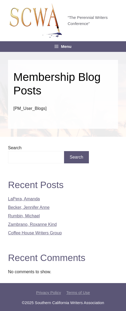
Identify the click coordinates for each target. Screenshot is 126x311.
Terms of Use (78, 292)
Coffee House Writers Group (35, 233)
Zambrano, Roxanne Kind (32, 224)
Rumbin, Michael (24, 216)
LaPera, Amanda (24, 199)
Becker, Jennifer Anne (29, 207)
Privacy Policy (48, 292)
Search (15, 148)
